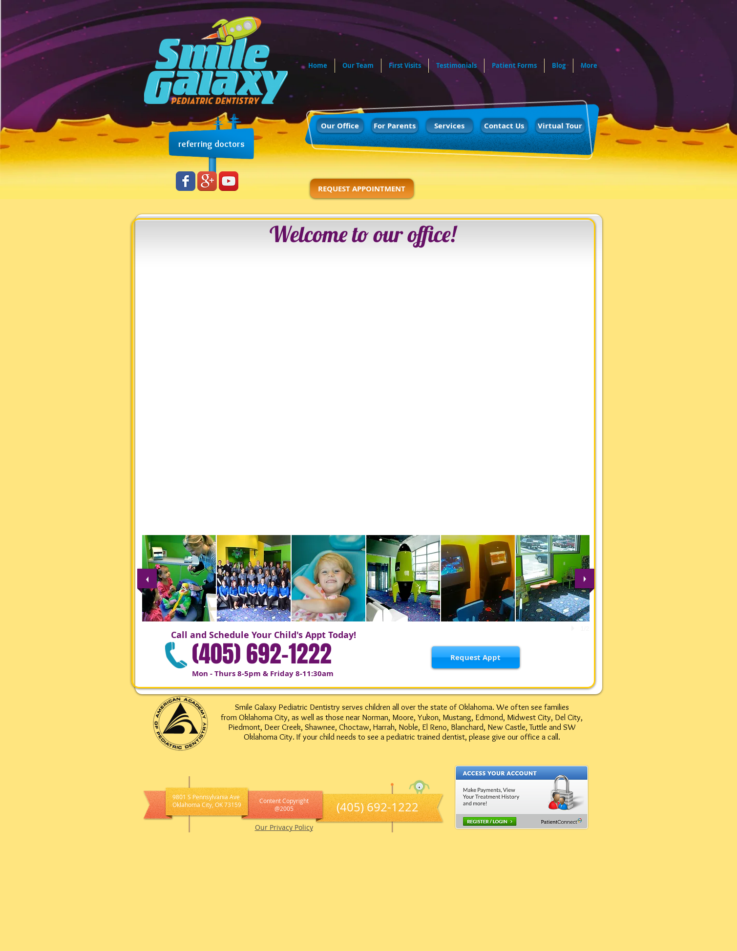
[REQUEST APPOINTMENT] (362, 188)
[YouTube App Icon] (228, 181)
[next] (584, 578)
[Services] (449, 125)
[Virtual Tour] (560, 125)
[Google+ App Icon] (207, 181)
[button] (179, 578)
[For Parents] (395, 125)
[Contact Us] (504, 125)
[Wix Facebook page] (185, 181)
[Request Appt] (476, 657)
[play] (574, 628)
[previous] (147, 578)
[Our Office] (340, 125)
